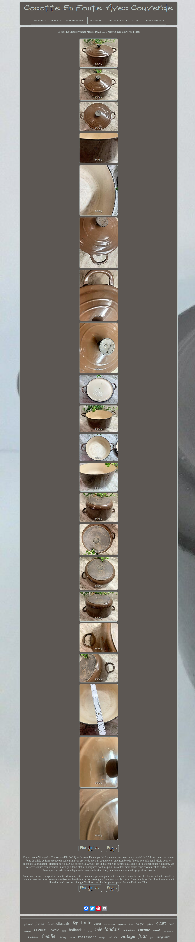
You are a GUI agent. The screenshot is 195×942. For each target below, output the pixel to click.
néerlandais (107, 929)
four (142, 936)
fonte (86, 922)
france (39, 923)
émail (97, 923)
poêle (152, 938)
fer (75, 922)
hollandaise (129, 930)
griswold (28, 924)
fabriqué (102, 938)
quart (161, 923)
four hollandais (59, 923)
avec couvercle (168, 931)
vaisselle (112, 937)
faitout (150, 924)
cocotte (144, 929)
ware (90, 931)
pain (72, 937)
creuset (41, 929)
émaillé (48, 936)
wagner (140, 923)
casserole (28, 931)
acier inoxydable (109, 925)
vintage (127, 936)
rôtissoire (87, 937)
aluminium (32, 937)
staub (157, 930)
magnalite (163, 937)
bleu (131, 924)
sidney (62, 937)
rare (64, 930)
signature (122, 924)
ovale (55, 930)
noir (171, 923)
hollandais (77, 930)
